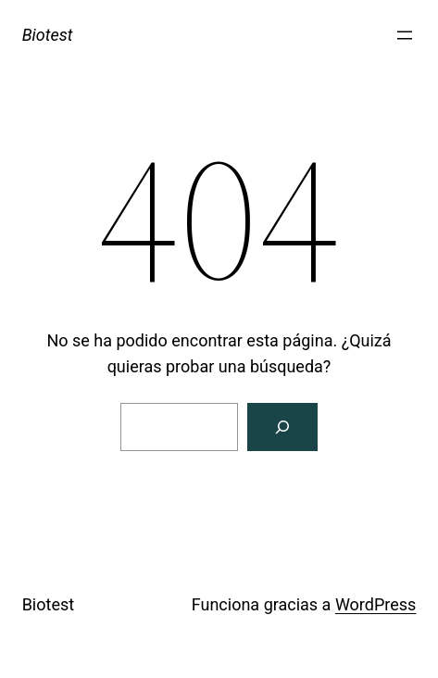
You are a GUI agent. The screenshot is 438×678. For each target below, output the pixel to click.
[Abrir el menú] (405, 35)
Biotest (47, 34)
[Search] (282, 427)
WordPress (375, 604)
